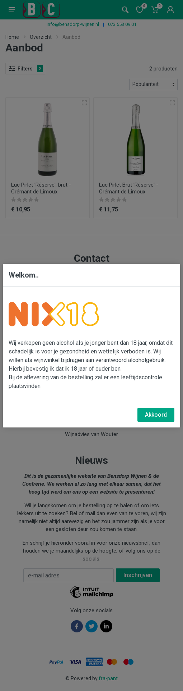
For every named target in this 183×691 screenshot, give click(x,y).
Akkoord (156, 414)
